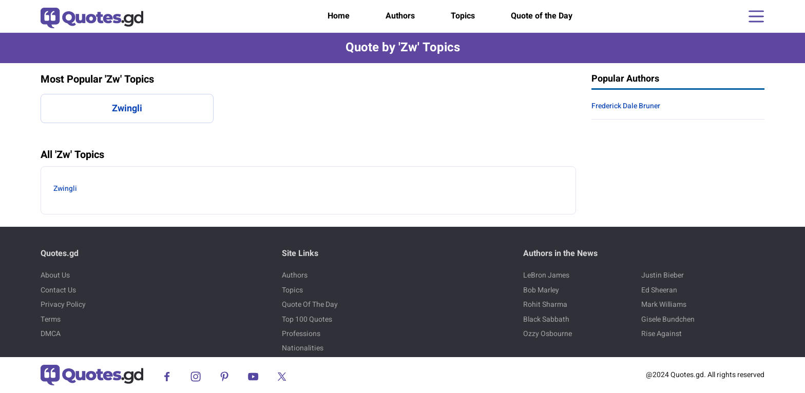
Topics (463, 16)
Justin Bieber (662, 275)
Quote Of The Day (310, 304)
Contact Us (58, 290)
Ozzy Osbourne (547, 333)
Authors (400, 16)
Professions (301, 333)
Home (339, 16)
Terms (51, 319)
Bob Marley (541, 290)
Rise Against (661, 333)
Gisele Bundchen (668, 319)
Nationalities (302, 348)
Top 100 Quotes (307, 319)
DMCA (51, 333)
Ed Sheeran (659, 290)
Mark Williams (663, 304)
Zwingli (127, 108)
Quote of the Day (541, 16)
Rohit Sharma (545, 304)
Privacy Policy (63, 304)
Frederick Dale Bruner (625, 106)
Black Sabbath (546, 319)
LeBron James (546, 275)
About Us (55, 275)
